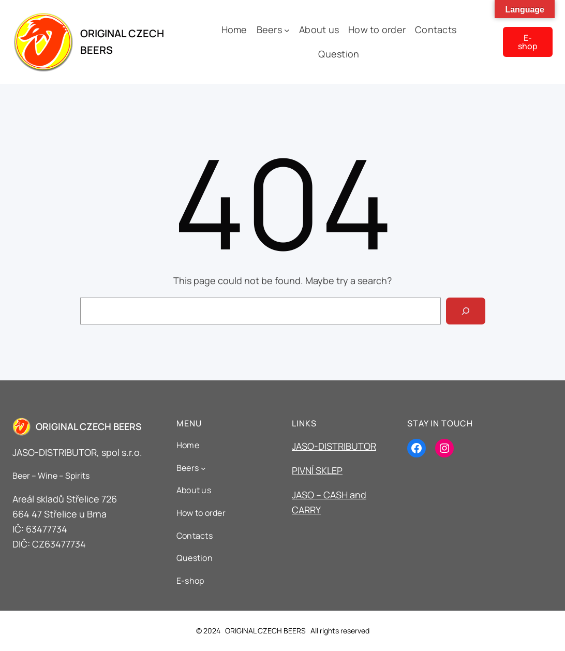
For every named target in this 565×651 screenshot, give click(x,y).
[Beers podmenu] (287, 30)
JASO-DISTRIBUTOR (334, 446)
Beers (269, 29)
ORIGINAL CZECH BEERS (89, 426)
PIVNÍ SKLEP (317, 470)
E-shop (528, 42)
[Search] (465, 311)
